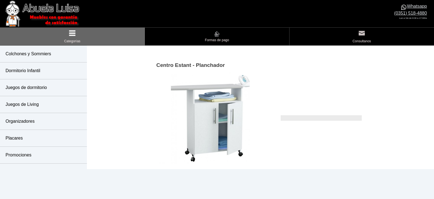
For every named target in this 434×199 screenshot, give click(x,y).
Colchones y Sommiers (28, 53)
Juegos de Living (22, 104)
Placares (14, 138)
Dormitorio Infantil (23, 70)
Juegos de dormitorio (26, 87)
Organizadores (20, 121)
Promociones (18, 155)
